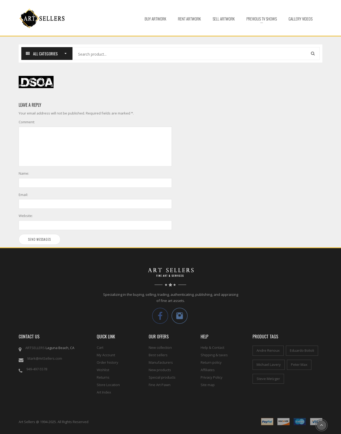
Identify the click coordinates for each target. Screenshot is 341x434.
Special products (162, 377)
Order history (107, 362)
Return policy (211, 362)
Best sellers (158, 355)
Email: (23, 194)
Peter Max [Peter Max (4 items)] (299, 364)
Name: (24, 173)
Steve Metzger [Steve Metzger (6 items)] (268, 378)
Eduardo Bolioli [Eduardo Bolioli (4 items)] (302, 350)
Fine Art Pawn (159, 385)
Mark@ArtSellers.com (44, 358)
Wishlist (103, 370)
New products (160, 370)
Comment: (27, 122)
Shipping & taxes (214, 355)
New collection (160, 347)
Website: (26, 215)
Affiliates (208, 370)
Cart (100, 347)
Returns (103, 377)
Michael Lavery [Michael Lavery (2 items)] (269, 364)
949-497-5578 (36, 369)
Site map (208, 385)
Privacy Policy (211, 377)
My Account (106, 355)
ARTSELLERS (35, 347)
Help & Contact (212, 347)
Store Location (108, 385)
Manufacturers (161, 362)
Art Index (104, 392)
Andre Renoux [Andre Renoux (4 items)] (268, 350)
